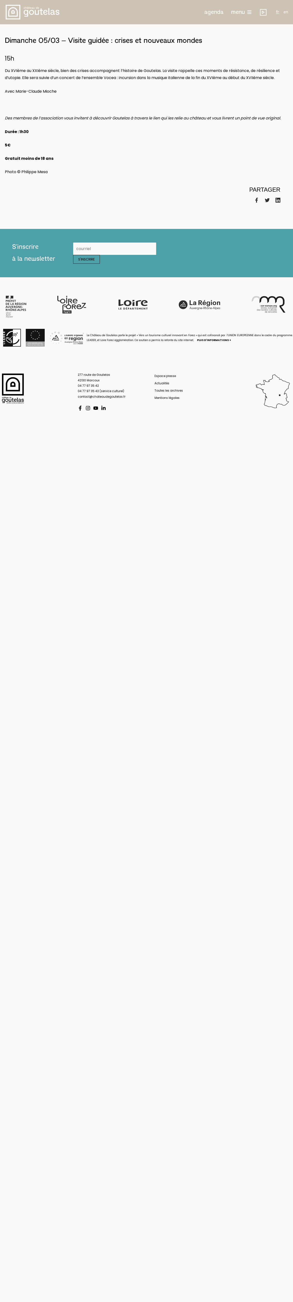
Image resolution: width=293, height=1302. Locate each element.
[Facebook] (256, 200)
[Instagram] (88, 408)
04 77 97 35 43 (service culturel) (101, 391)
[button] (214, 12)
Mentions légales (167, 398)
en (286, 12)
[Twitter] (267, 200)
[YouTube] (95, 408)
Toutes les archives (169, 390)
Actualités (162, 383)
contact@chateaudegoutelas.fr (101, 397)
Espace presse (165, 376)
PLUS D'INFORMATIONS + (214, 340)
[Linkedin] (278, 200)
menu (238, 12)
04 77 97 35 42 (88, 386)
